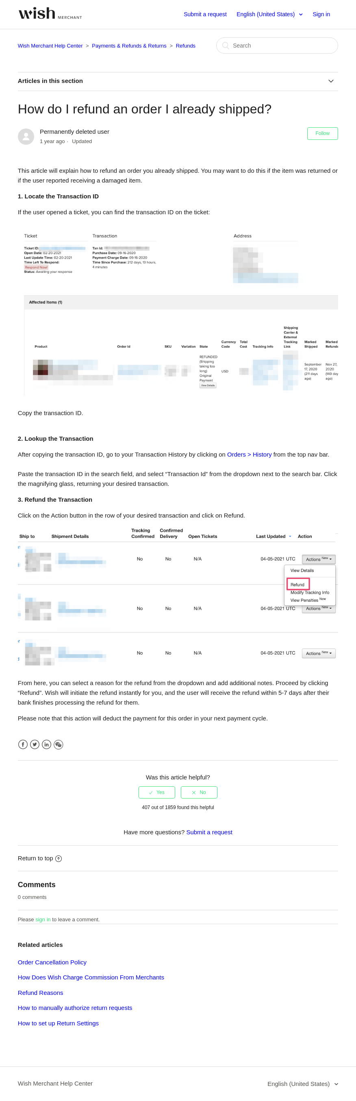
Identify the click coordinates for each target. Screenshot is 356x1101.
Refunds (185, 46)
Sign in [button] (321, 14)
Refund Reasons (40, 992)
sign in (43, 919)
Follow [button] (323, 133)
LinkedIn (46, 745)
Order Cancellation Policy (52, 962)
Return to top (40, 858)
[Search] (277, 45)
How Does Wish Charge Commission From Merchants (91, 977)
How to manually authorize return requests (75, 1007)
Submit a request (205, 14)
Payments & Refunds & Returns (129, 46)
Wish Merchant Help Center (50, 46)
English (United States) (266, 14)
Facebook (23, 745)
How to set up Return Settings (58, 1023)
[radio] (157, 792)
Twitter (35, 745)
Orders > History (249, 454)
